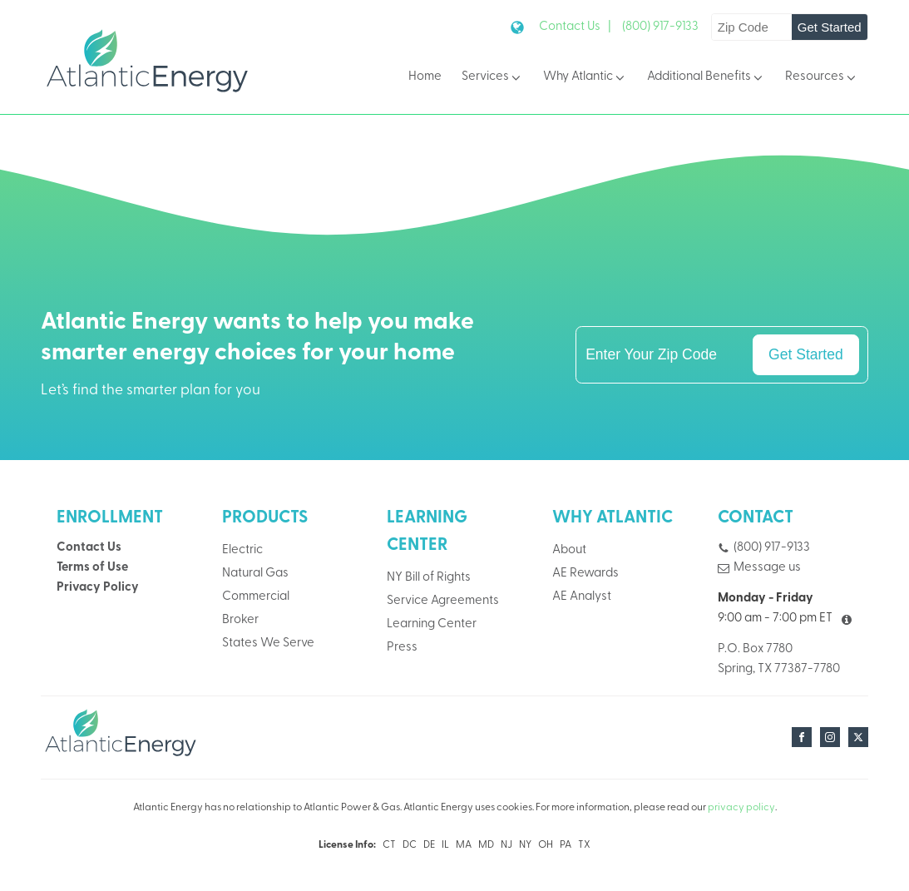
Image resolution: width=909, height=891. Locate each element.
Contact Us (89, 548)
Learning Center (432, 624)
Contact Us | (575, 27)
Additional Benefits (706, 78)
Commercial (255, 597)
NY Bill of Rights (429, 578)
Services (492, 78)
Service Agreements (443, 601)
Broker (240, 620)
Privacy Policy (98, 588)
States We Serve (268, 643)
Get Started (830, 27)
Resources (821, 78)
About (569, 550)
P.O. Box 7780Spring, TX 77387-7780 (779, 659)
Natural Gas (255, 573)
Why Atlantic (585, 78)
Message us (767, 568)
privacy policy (741, 808)
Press (402, 647)
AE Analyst (581, 597)
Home (425, 77)
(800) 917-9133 (660, 27)
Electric (242, 550)
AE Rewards (585, 573)
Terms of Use (92, 568)
